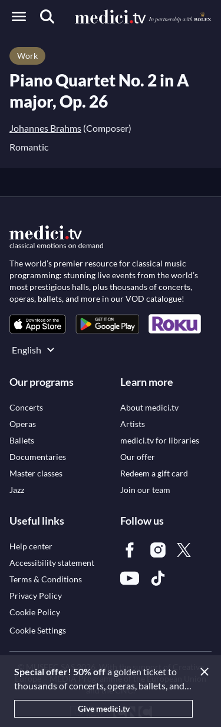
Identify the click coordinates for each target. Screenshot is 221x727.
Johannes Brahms (45, 128)
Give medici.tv (104, 708)
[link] (37, 324)
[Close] (207, 671)
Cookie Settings (37, 630)
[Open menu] (18, 16)
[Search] (47, 16)
